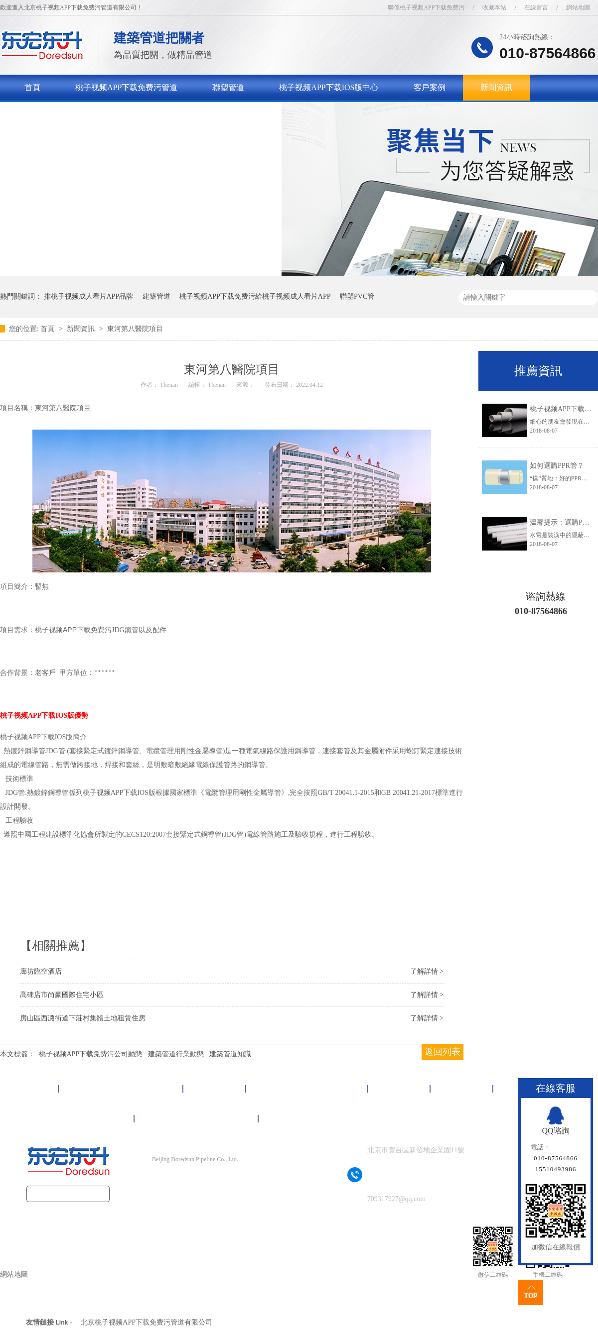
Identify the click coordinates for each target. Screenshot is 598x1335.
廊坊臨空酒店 (41, 971)
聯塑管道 (228, 87)
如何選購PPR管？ (557, 465)
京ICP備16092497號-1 (212, 1179)
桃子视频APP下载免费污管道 (126, 87)
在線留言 (536, 7)
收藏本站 (494, 7)
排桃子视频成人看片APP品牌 (89, 296)
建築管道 (156, 296)
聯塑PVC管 (357, 296)
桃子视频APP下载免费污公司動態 (91, 1054)
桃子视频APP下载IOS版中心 (328, 87)
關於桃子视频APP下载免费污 (75, 113)
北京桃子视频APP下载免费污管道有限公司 (146, 1322)
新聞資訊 (496, 87)
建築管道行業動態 (176, 1054)
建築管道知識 (230, 1054)
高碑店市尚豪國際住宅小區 (62, 995)
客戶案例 (430, 87)
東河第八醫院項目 (135, 329)
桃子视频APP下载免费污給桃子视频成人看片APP (254, 296)
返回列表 (442, 1052)
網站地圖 (578, 7)
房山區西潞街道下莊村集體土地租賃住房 (83, 1018)
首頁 (32, 87)
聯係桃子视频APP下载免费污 (426, 7)
